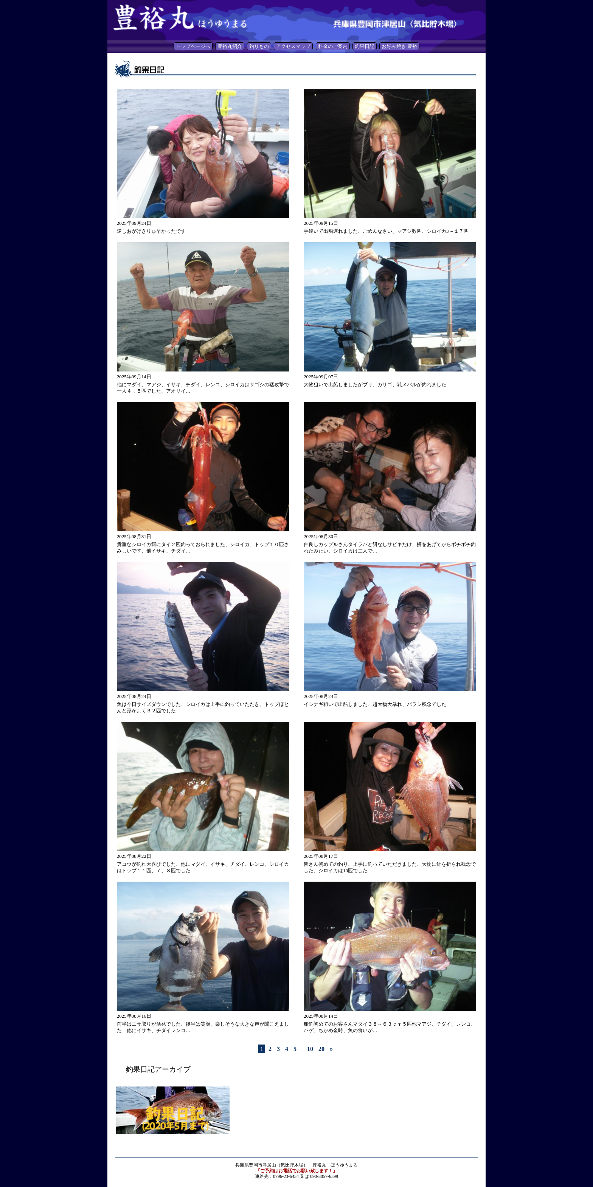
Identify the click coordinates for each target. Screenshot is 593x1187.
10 (310, 1049)
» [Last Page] (331, 1049)
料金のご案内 (333, 46)
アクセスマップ (293, 46)
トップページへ (193, 46)
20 (321, 1049)
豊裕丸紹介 (229, 46)
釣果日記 (364, 46)
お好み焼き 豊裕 (399, 46)
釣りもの (259, 46)
